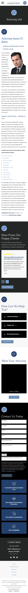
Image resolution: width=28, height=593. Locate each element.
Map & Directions (14, 554)
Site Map (14, 575)
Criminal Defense (14, 567)
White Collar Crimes (8, 179)
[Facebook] (14, 557)
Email (3, 435)
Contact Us (14, 572)
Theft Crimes (6, 172)
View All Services (7, 342)
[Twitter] (17, 557)
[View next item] (7, 281)
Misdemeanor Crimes (8, 168)
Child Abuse (6, 158)
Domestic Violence (7, 161)
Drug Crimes (6, 163)
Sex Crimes (5, 170)
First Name (4, 421)
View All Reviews (7, 287)
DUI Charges (6, 165)
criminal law (4, 69)
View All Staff (14, 397)
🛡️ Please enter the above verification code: (12, 458)
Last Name (4, 425)
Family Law (14, 569)
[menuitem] (10, 591)
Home (14, 564)
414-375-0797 (14, 546)
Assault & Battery (7, 156)
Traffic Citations (7, 175)
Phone (3, 430)
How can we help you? (7, 445)
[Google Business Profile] (11, 557)
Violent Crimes (6, 177)
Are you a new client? (7, 440)
